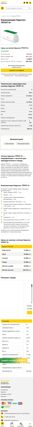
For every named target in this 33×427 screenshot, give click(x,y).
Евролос (9, 16)
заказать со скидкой (16, 70)
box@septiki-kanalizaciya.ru (11, 420)
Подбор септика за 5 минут (13, 360)
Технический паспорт (23, 143)
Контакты (3, 396)
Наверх (30, 426)
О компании (4, 390)
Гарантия (3, 392)
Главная (3, 16)
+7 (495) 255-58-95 (9, 417)
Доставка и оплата (6, 394)
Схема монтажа (9, 143)
